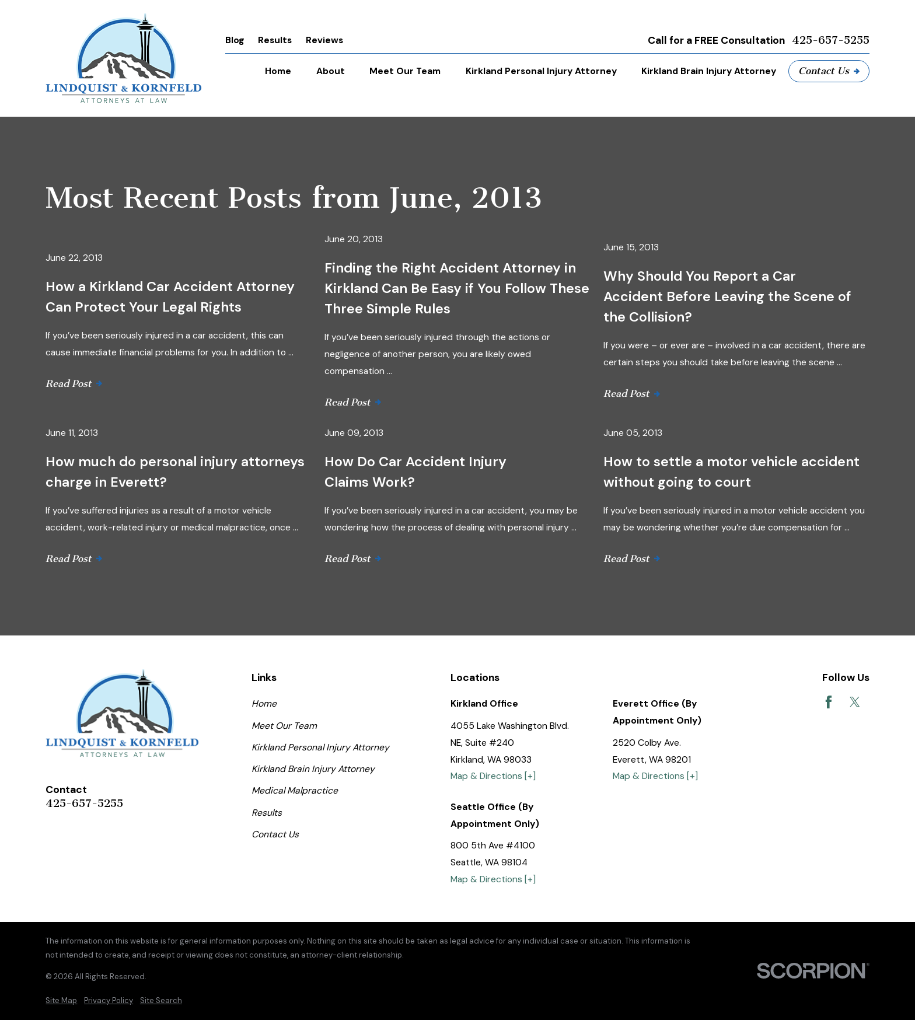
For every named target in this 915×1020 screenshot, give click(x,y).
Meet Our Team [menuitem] (405, 71)
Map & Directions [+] (493, 776)
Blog (235, 40)
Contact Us (829, 70)
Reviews (324, 40)
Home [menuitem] (278, 71)
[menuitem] (61, 1001)
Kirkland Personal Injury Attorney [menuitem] (541, 71)
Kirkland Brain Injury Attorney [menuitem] (708, 71)
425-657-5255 (830, 40)
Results (275, 40)
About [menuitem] (330, 71)
